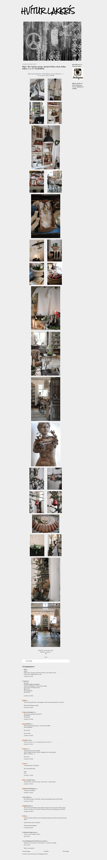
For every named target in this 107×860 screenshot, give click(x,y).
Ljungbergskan (27, 806)
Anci (25, 763)
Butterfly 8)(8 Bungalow (30, 788)
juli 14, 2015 (27, 845)
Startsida (46, 851)
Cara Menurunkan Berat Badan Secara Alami (35, 841)
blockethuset (27, 797)
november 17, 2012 (28, 775)
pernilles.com (27, 740)
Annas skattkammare (29, 712)
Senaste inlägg (26, 851)
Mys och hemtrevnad (29, 780)
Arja (25, 669)
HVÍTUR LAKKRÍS (48, 10)
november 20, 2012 (28, 811)
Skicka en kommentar (29, 848)
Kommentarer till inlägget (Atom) (39, 854)
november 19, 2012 (28, 801)
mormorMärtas (27, 724)
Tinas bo (26, 749)
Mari (25, 700)
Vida (25, 816)
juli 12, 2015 (27, 836)
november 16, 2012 (28, 676)
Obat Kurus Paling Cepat (30, 832)
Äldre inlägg (66, 851)
